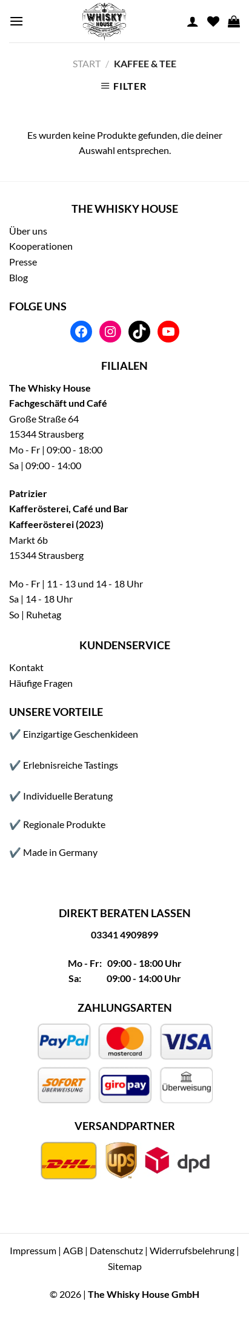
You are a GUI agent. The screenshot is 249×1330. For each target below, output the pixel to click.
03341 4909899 (124, 934)
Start (87, 63)
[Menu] (16, 21)
